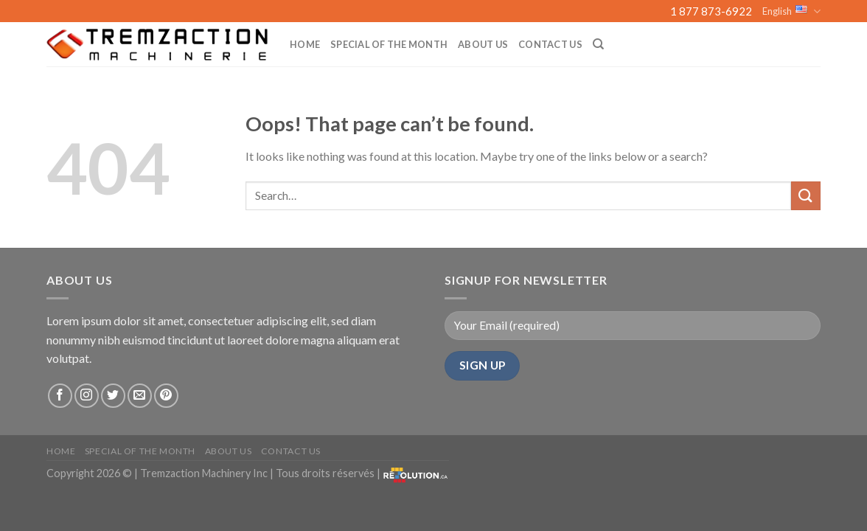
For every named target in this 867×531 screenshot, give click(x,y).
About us (483, 44)
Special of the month (389, 44)
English (791, 11)
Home (305, 44)
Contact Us (550, 44)
